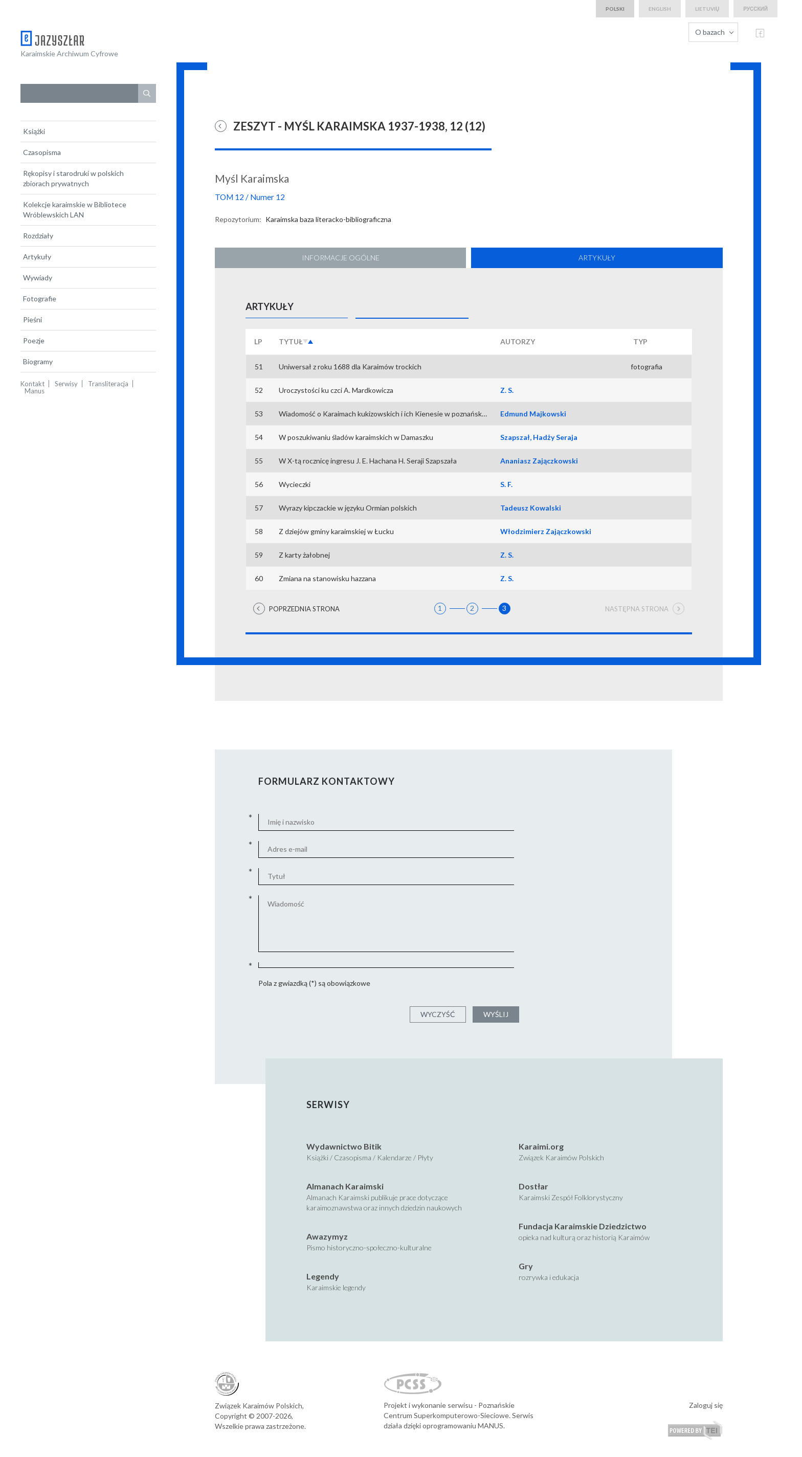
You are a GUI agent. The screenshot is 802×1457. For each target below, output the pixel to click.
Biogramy (38, 361)
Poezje (33, 340)
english (660, 9)
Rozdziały (38, 235)
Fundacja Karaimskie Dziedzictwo (583, 1226)
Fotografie (39, 298)
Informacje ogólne (341, 257)
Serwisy (66, 384)
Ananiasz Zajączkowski (539, 460)
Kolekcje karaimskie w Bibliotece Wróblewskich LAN (74, 209)
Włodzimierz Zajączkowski (545, 531)
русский (755, 9)
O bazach (710, 32)
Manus (34, 391)
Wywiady (37, 277)
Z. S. (507, 390)
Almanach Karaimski (345, 1186)
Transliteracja (108, 384)
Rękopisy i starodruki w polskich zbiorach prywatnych (73, 178)
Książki (34, 131)
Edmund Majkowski (533, 413)
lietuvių (707, 9)
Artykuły (37, 256)
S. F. (506, 484)
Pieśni (32, 319)
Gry (526, 1266)
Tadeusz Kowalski (530, 507)
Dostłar (533, 1186)
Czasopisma (42, 152)
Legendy (322, 1276)
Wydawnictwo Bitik (344, 1146)
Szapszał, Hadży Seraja (538, 437)
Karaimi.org (541, 1146)
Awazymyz (327, 1236)
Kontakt (32, 384)
